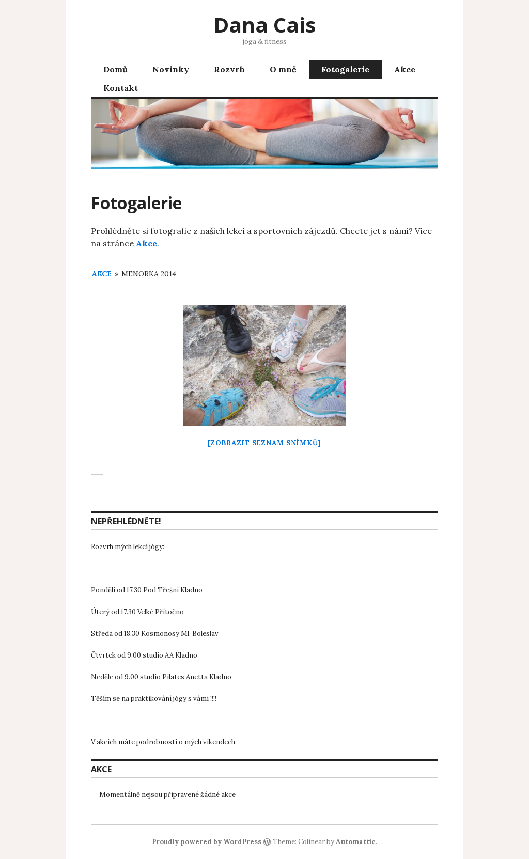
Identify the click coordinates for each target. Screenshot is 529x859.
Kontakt (120, 88)
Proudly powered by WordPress (206, 841)
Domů (115, 69)
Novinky (170, 69)
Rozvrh (229, 69)
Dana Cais (264, 24)
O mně (283, 69)
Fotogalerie (345, 69)
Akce (404, 69)
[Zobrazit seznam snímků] (264, 443)
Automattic (356, 841)
